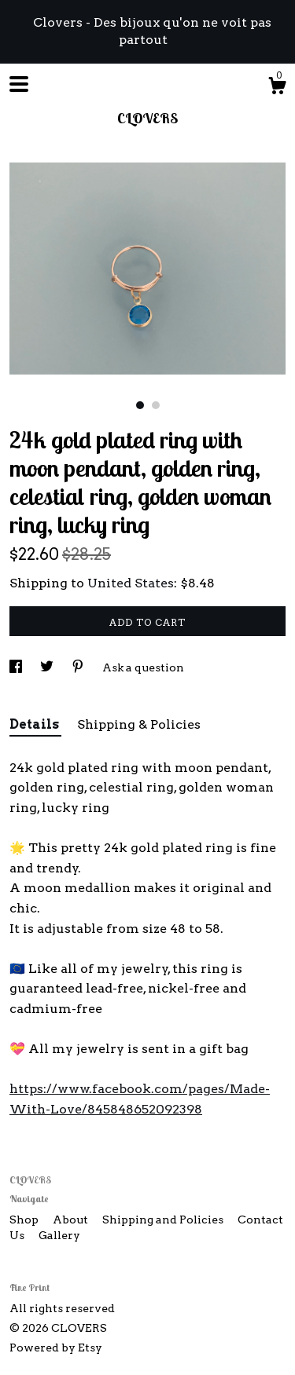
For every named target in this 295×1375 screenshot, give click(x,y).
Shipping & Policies (139, 724)
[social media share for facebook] (16, 667)
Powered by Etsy (55, 1347)
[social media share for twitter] (48, 667)
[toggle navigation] (18, 84)
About (71, 1219)
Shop (25, 1219)
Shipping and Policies (164, 1219)
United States (130, 583)
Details (35, 724)
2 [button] (156, 405)
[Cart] (277, 88)
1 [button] (140, 405)
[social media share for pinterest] (79, 667)
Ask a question (143, 667)
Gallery (59, 1235)
